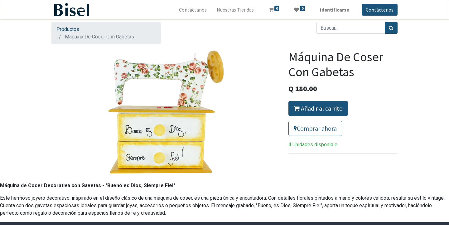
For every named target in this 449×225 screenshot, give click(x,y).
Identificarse (334, 10)
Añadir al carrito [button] (318, 108)
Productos (67, 29)
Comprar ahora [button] (315, 128)
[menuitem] (193, 9)
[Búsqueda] (391, 28)
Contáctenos (379, 10)
